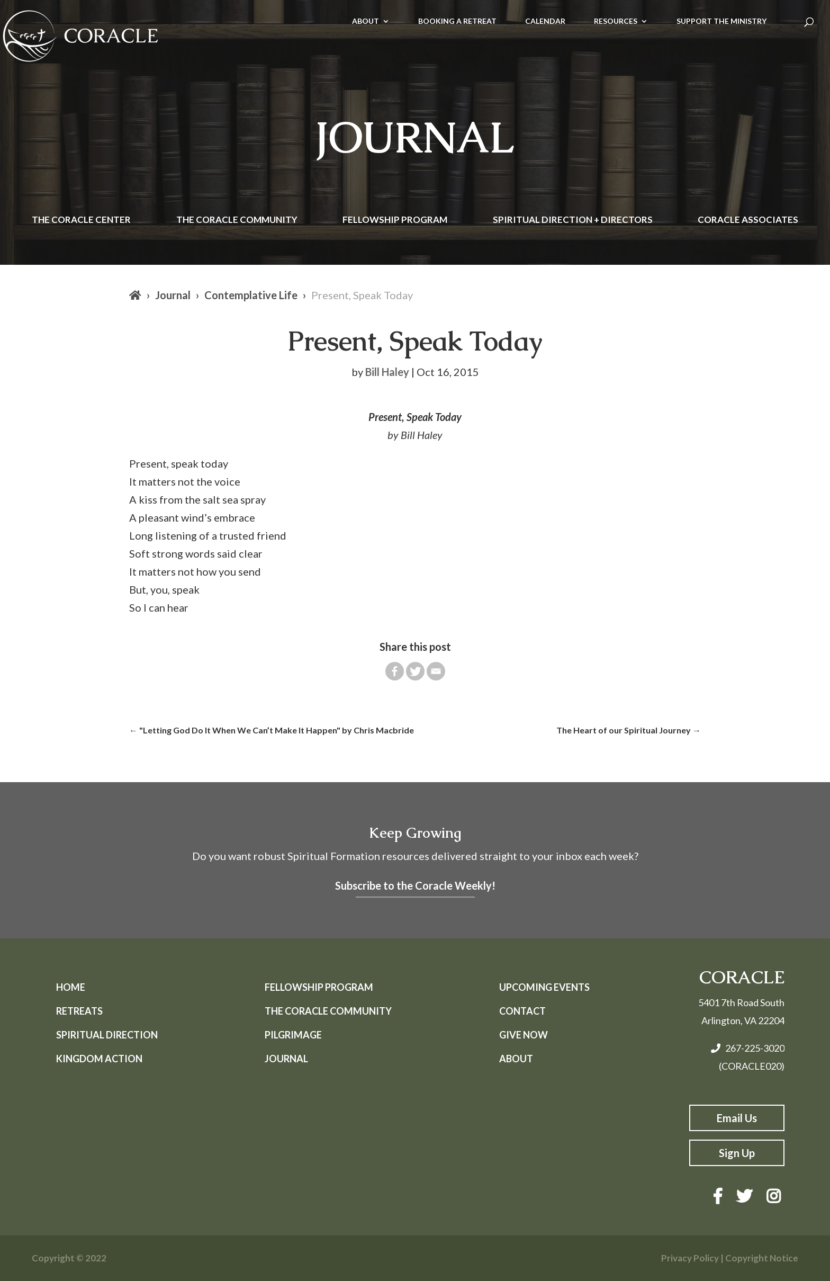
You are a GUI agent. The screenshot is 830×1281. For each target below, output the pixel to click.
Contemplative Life (250, 295)
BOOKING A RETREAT (457, 21)
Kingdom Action (99, 1058)
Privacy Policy (690, 1258)
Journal (173, 295)
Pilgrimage (293, 1035)
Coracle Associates (748, 220)
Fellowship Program (394, 220)
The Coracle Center (81, 220)
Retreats (79, 1011)
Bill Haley (387, 371)
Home (70, 987)
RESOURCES (615, 21)
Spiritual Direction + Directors (573, 220)
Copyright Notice (761, 1258)
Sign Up (737, 1152)
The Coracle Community (236, 220)
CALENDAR (545, 21)
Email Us (737, 1118)
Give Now (523, 1035)
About (516, 1058)
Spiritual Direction (107, 1035)
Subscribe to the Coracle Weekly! (415, 885)
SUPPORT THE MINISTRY (721, 21)
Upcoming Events (544, 987)
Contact (522, 1011)
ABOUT (365, 21)
